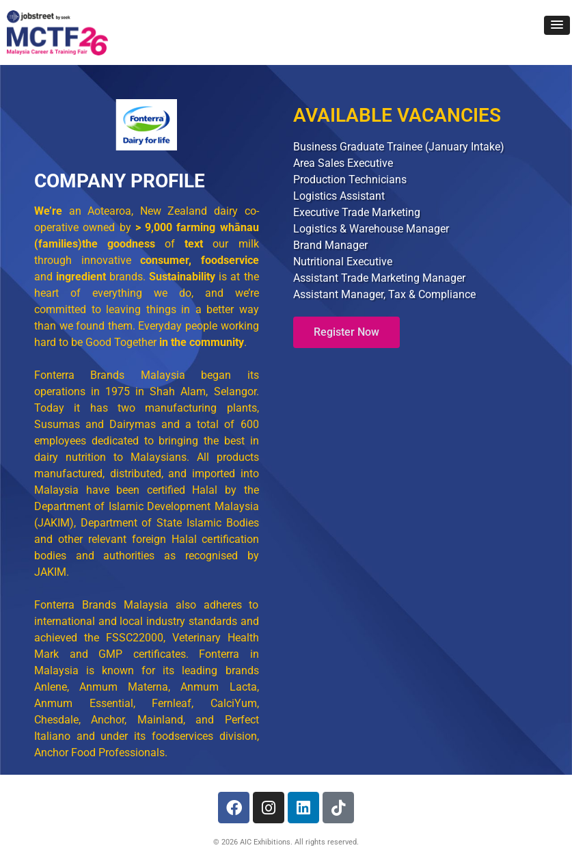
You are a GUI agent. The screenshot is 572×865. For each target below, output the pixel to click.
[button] (557, 25)
